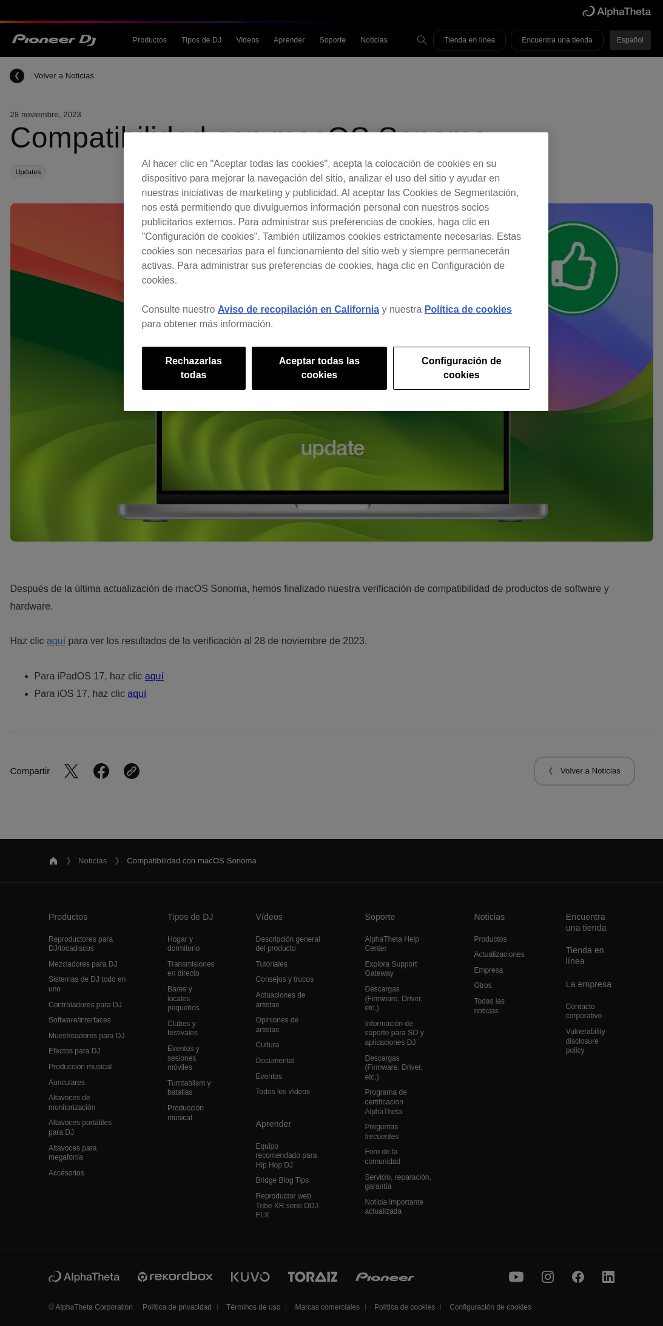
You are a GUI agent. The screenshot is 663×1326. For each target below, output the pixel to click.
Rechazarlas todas (193, 367)
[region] (336, 271)
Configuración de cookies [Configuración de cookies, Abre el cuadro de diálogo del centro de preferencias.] (462, 367)
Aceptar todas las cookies (319, 367)
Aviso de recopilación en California (298, 309)
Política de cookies (468, 309)
